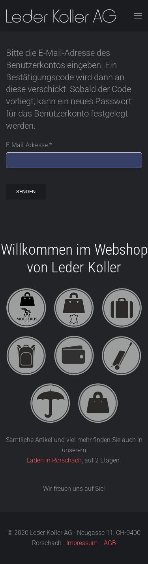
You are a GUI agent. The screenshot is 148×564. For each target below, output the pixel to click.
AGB (110, 543)
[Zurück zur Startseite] (61, 15)
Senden (26, 191)
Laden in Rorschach (54, 460)
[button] (138, 15)
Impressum (81, 543)
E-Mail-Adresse (29, 145)
